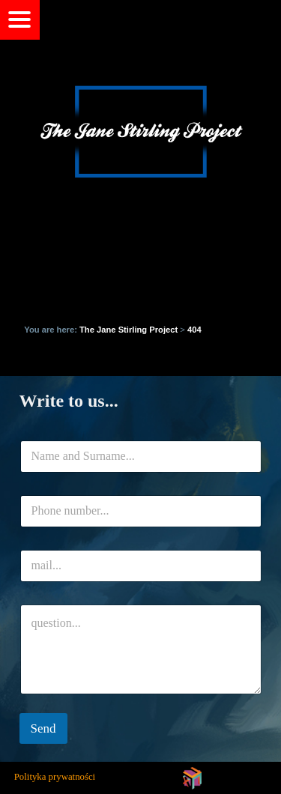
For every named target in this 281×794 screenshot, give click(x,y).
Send (43, 728)
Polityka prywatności (54, 777)
